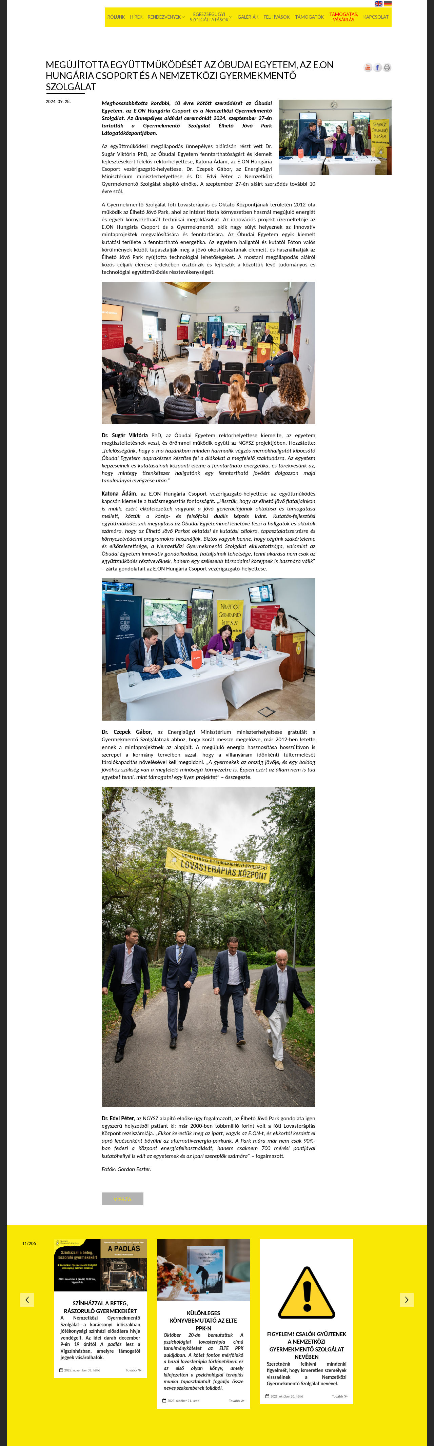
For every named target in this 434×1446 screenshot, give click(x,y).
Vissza (123, 1199)
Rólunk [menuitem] (116, 17)
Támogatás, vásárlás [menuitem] (343, 17)
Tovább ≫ (133, 1370)
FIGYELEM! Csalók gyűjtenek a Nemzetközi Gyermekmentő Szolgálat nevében (306, 1345)
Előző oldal (27, 1300)
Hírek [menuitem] (136, 17)
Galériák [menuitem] (248, 17)
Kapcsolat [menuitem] (376, 17)
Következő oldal (407, 1300)
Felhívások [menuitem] (277, 17)
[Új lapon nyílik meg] (377, 71)
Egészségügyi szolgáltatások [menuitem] (209, 17)
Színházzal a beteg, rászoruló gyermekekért (100, 1307)
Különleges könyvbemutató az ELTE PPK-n (203, 1320)
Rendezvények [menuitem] (164, 17)
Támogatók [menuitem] (309, 17)
